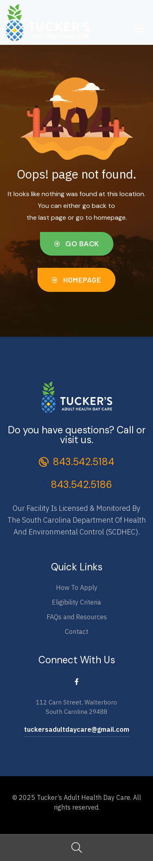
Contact (76, 631)
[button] (76, 244)
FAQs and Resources (77, 617)
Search (76, 848)
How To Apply (77, 587)
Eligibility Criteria (76, 602)
